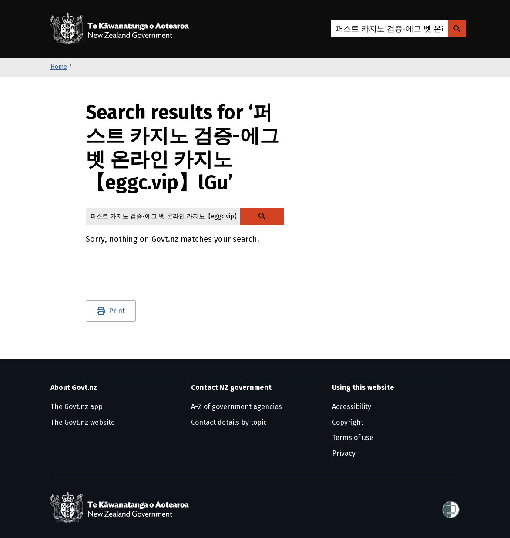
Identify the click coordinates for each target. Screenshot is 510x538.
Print (117, 311)
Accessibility (351, 407)
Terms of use (352, 437)
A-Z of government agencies (236, 407)
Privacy (344, 453)
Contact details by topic (229, 422)
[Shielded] (451, 507)
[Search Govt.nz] (457, 28)
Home (58, 67)
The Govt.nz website (82, 422)
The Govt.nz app (76, 407)
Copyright (347, 422)
